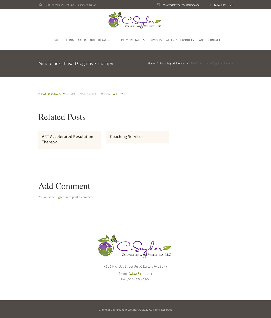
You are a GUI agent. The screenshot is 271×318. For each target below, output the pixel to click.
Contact (214, 40)
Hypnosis (155, 40)
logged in (62, 197)
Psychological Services (172, 63)
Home (55, 40)
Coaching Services (127, 136)
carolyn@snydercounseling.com (181, 5)
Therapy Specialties (130, 40)
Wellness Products (180, 40)
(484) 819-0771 (223, 5)
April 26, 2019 (88, 93)
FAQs (201, 40)
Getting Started (74, 40)
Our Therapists (101, 40)
